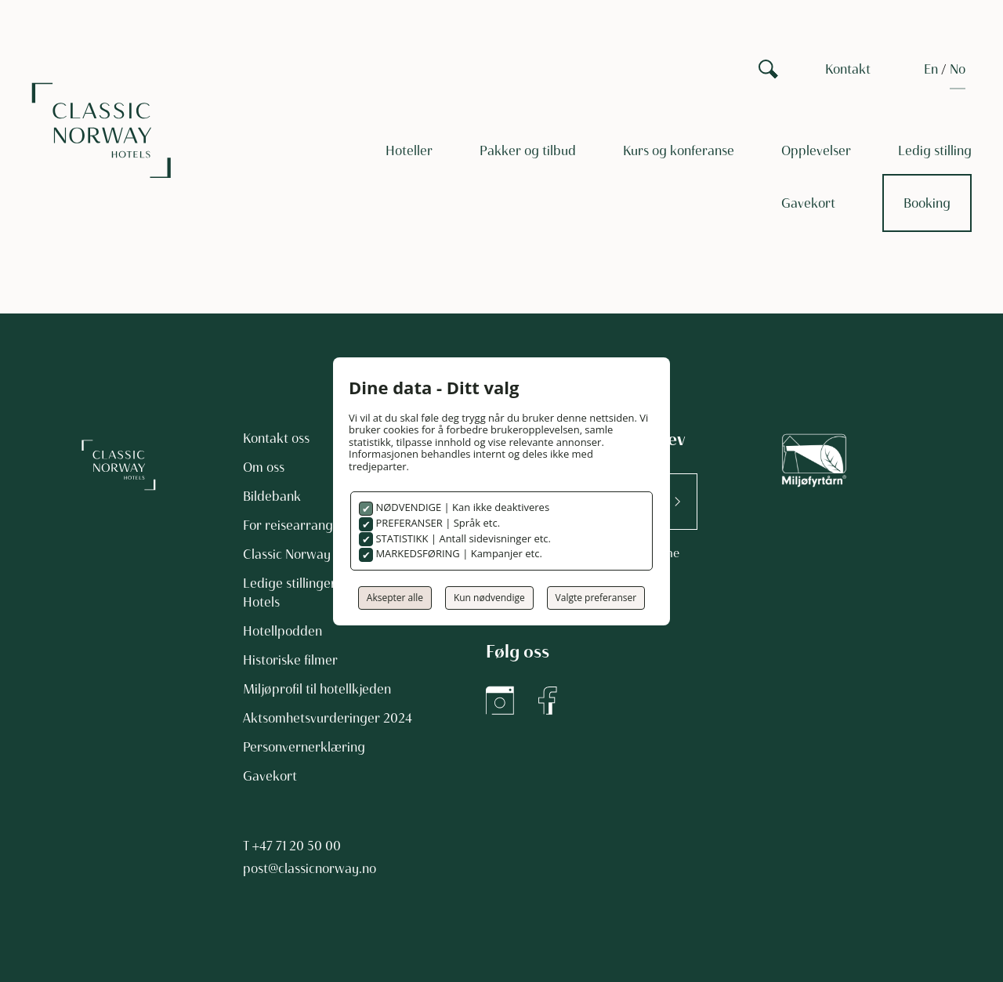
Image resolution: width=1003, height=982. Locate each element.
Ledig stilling (935, 150)
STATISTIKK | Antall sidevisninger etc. (462, 538)
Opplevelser (816, 150)
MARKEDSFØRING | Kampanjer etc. (457, 553)
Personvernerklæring (304, 747)
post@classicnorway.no (309, 868)
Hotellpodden (282, 631)
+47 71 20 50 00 (296, 845)
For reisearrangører (301, 525)
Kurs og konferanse (678, 150)
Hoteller (409, 150)
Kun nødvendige (489, 597)
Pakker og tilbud (528, 150)
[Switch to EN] (931, 69)
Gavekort (808, 203)
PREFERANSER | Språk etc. (436, 523)
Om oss (263, 467)
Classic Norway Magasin (313, 554)
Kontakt (848, 69)
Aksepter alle (395, 597)
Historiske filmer (290, 660)
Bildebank (272, 496)
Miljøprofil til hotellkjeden (317, 689)
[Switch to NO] (957, 69)
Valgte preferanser (596, 597)
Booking (926, 203)
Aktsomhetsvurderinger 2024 (327, 718)
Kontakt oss (276, 438)
